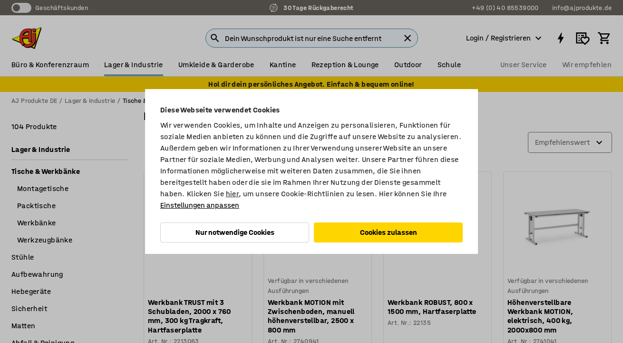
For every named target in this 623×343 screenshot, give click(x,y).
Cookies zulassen (388, 232)
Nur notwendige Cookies (234, 232)
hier (232, 193)
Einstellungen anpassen (199, 205)
